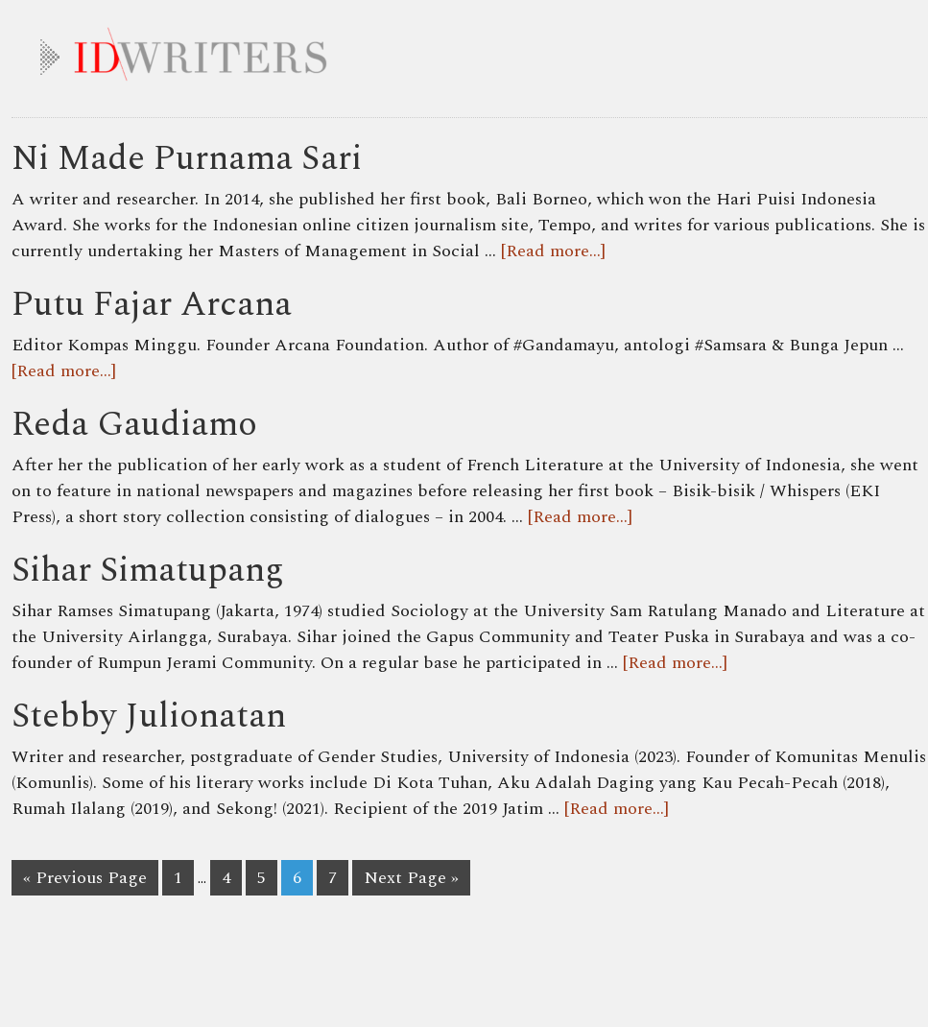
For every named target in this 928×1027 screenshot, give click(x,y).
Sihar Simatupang (148, 570)
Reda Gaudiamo (134, 424)
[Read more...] (553, 251)
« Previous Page (85, 878)
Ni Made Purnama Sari (187, 158)
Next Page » (411, 878)
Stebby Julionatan (149, 716)
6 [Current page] (297, 878)
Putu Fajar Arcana (152, 304)
